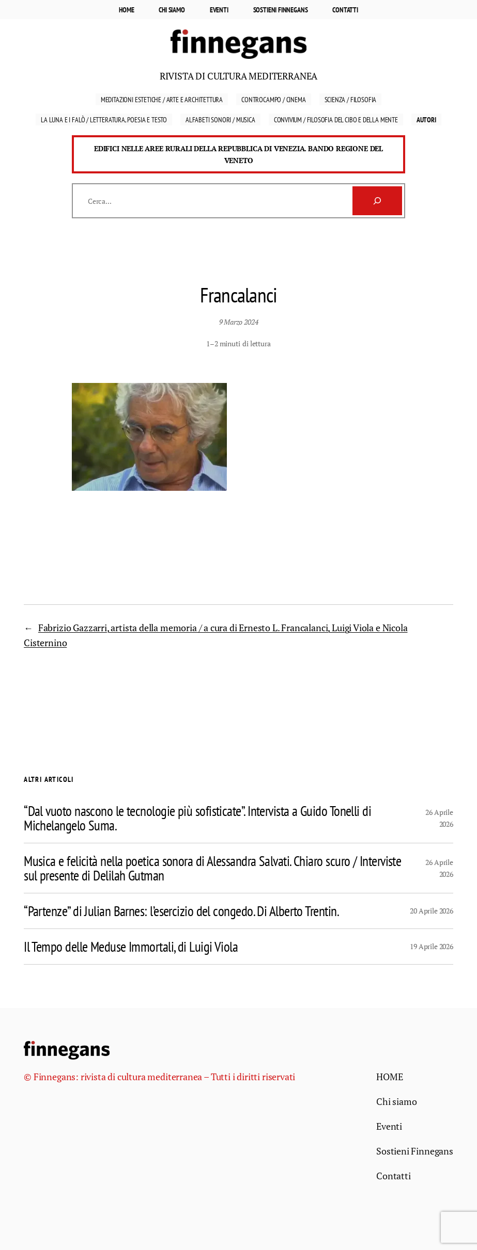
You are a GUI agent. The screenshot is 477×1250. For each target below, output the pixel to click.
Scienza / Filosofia (351, 99)
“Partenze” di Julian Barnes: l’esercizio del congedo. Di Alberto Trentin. (181, 911)
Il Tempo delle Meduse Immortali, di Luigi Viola (131, 946)
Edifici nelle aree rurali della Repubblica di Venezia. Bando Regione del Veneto (238, 154)
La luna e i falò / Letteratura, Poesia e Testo (104, 119)
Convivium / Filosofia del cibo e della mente (336, 119)
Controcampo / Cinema (273, 99)
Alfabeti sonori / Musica (220, 119)
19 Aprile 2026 (431, 946)
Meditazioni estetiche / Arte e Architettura (162, 99)
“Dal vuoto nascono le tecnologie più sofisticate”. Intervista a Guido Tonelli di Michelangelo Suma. (197, 818)
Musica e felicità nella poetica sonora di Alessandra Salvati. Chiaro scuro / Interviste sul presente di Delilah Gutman (212, 868)
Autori (426, 119)
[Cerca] (377, 200)
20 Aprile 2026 (431, 911)
